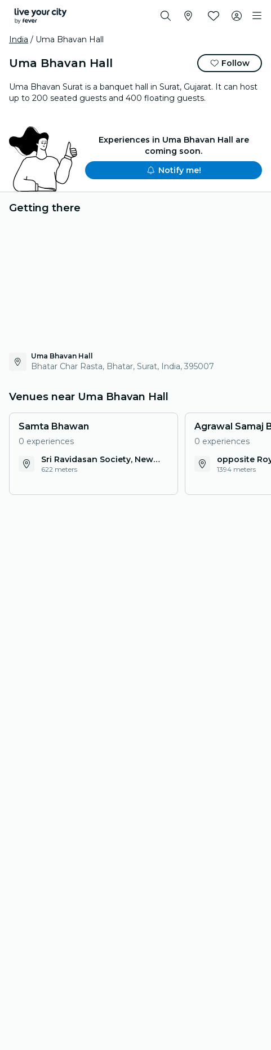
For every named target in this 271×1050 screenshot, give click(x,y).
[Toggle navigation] (257, 16)
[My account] (237, 16)
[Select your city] (188, 16)
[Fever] (40, 16)
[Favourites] (213, 16)
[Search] (166, 16)
